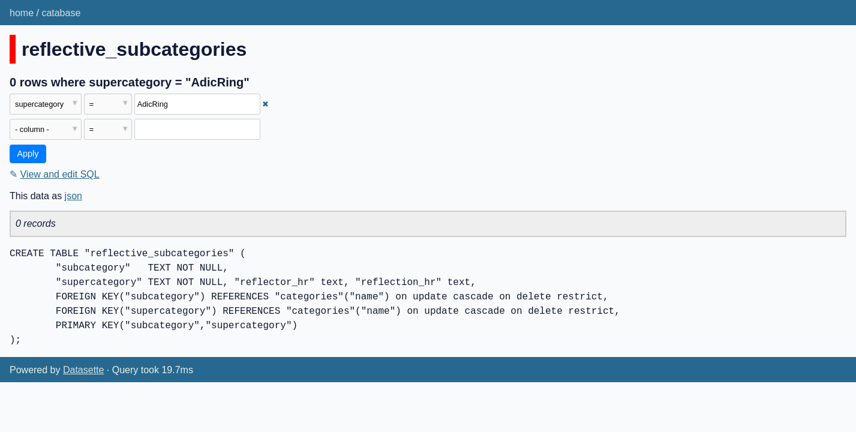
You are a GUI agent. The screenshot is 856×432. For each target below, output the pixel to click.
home (22, 13)
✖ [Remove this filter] (265, 104)
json (73, 196)
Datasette (83, 370)
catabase (60, 13)
